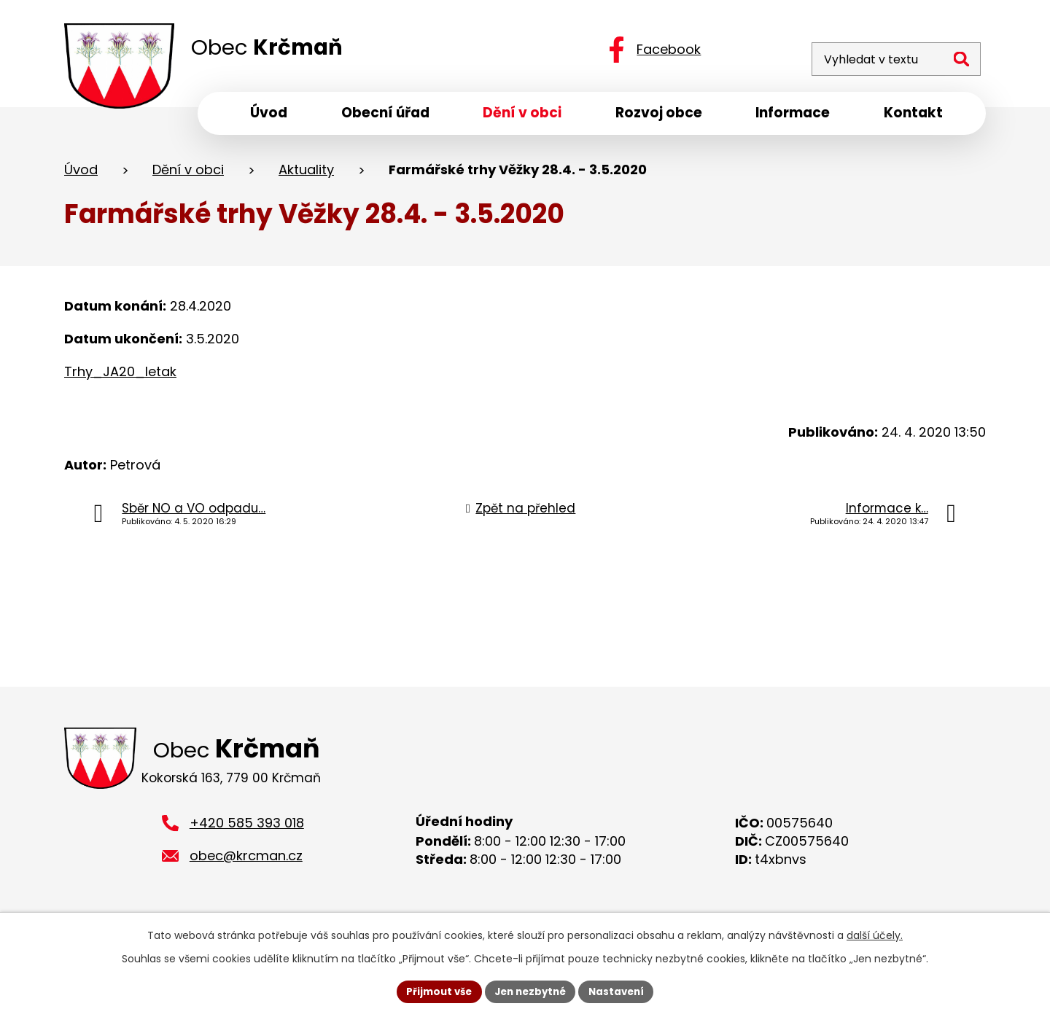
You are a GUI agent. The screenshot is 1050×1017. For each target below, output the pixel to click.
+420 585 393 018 (247, 831)
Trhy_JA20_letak (120, 376)
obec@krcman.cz (246, 864)
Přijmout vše (434, 990)
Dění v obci (188, 174)
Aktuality (306, 174)
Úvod (81, 174)
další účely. (875, 934)
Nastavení (621, 990)
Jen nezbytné (530, 990)
